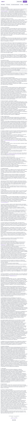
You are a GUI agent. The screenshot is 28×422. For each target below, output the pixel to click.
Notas (21, 4)
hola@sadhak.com (3, 244)
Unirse (25, 1)
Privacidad (15, 417)
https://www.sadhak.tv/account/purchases (10, 140)
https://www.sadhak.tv (4, 202)
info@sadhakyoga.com (13, 275)
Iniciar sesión (19, 1)
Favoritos (8, 4)
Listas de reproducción (15, 4)
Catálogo (3, 4)
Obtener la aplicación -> (14, 418)
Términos (12, 417)
